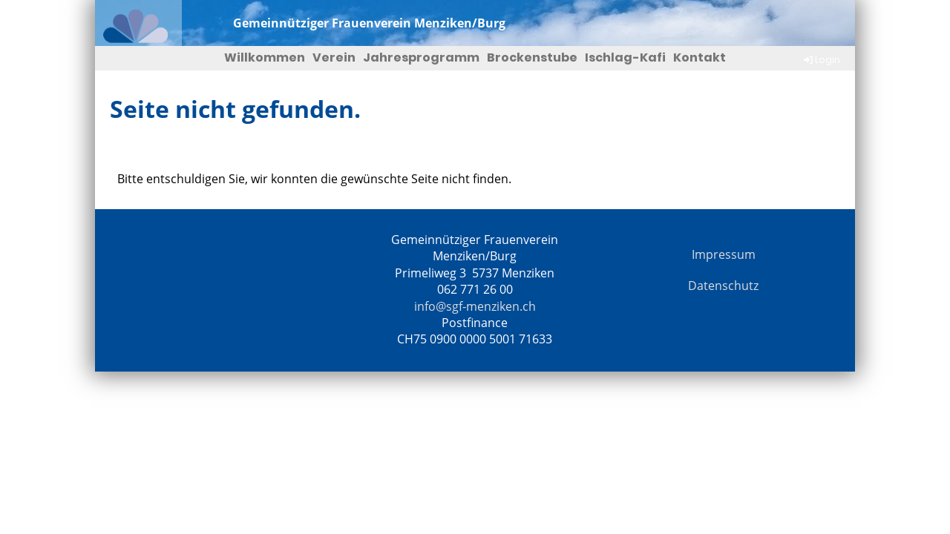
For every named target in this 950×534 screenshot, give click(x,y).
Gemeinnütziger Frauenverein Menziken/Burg (369, 23)
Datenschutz (723, 285)
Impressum (724, 254)
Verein (334, 57)
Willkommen (264, 57)
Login (821, 60)
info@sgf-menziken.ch (475, 306)
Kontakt (699, 57)
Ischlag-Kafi (625, 57)
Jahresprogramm (421, 57)
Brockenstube (532, 57)
